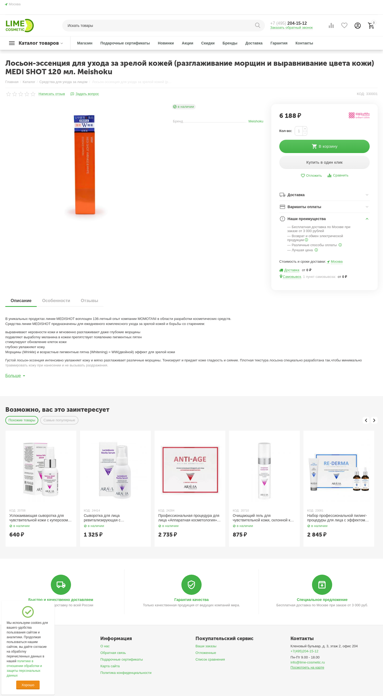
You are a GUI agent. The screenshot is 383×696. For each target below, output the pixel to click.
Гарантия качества (191, 600)
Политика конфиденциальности (125, 673)
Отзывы (89, 300)
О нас (105, 646)
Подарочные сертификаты (121, 659)
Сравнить (337, 175)
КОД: (361, 94)
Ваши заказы (206, 646)
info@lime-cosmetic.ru (307, 662)
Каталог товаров (39, 43)
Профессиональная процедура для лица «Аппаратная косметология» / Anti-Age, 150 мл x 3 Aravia (188, 517)
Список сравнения (210, 659)
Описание (21, 300)
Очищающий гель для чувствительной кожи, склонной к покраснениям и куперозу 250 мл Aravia (261, 517)
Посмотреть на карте (307, 667)
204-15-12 (288, 23)
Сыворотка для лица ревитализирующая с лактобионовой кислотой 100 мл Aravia (112, 517)
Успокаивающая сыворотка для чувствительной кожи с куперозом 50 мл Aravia (38, 517)
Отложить (311, 176)
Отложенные (205, 653)
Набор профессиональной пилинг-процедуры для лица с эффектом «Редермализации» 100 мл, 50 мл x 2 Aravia (338, 517)
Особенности (56, 300)
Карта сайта (110, 666)
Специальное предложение (322, 600)
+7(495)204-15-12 (304, 651)
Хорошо (28, 685)
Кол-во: (285, 131)
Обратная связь (113, 653)
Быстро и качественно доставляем (60, 600)
